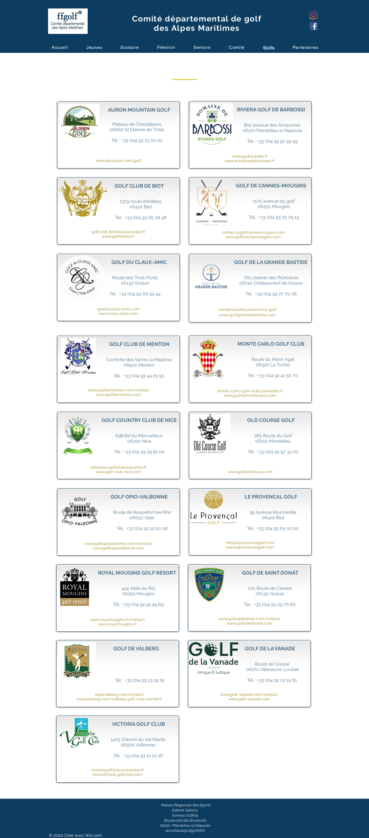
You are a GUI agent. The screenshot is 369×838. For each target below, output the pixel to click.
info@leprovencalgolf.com (250, 542)
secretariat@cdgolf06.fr (185, 830)
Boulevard (173, 820)
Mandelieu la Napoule (190, 825)
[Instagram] (314, 15)
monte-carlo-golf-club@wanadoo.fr (250, 391)
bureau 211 (181, 815)
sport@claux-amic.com (118, 309)
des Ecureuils (194, 820)
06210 (165, 825)
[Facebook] (314, 26)
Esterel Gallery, (185, 810)
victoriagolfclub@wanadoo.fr (117, 770)
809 (194, 815)
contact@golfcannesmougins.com (253, 232)
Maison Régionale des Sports (186, 805)
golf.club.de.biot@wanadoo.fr (118, 231)
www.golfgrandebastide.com (247, 315)
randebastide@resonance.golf (247, 309)
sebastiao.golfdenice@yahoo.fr (118, 467)
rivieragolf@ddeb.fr (249, 156)
